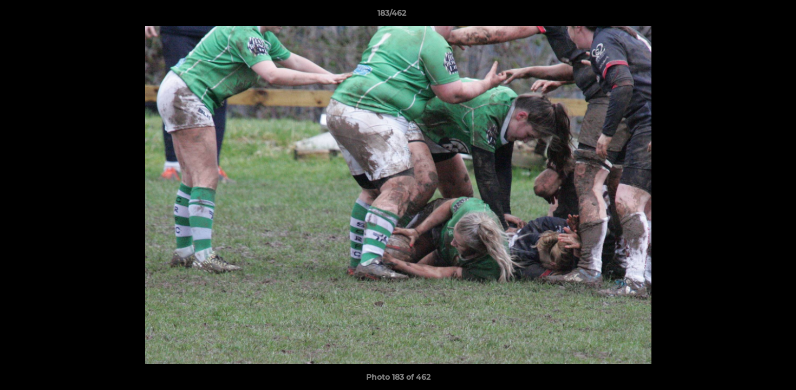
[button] (750, 16)
